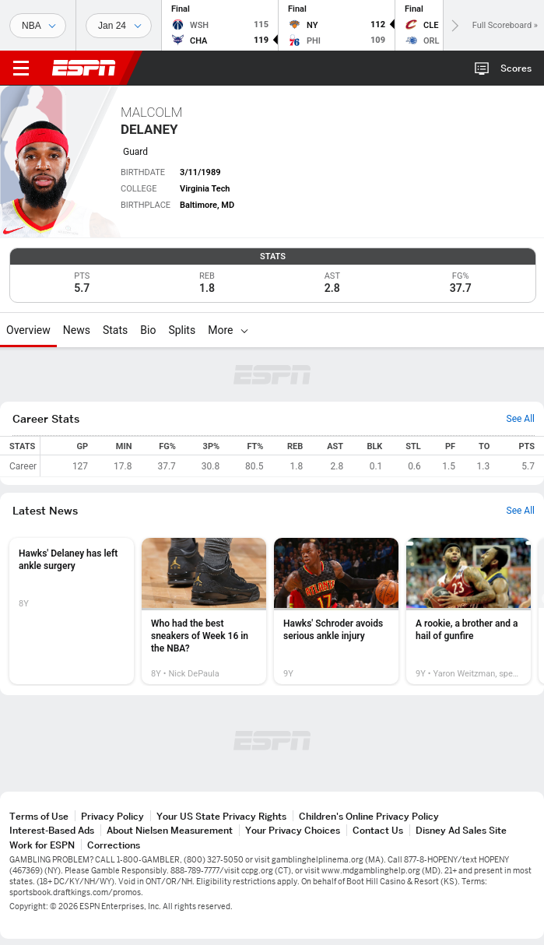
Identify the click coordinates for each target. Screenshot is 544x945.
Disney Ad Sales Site (461, 830)
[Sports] (37, 25)
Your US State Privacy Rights (221, 816)
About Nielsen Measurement (170, 830)
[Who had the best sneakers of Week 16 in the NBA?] (204, 611)
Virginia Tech (205, 189)
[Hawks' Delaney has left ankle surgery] (71, 611)
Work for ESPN (42, 845)
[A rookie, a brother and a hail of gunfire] (468, 611)
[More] (244, 330)
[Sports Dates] (118, 25)
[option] (71, 611)
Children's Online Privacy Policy (369, 816)
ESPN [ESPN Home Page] (84, 68)
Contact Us (378, 830)
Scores (516, 68)
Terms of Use (38, 816)
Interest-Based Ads (51, 830)
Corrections (113, 845)
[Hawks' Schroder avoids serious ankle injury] (336, 611)
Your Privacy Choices (292, 830)
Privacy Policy (112, 816)
